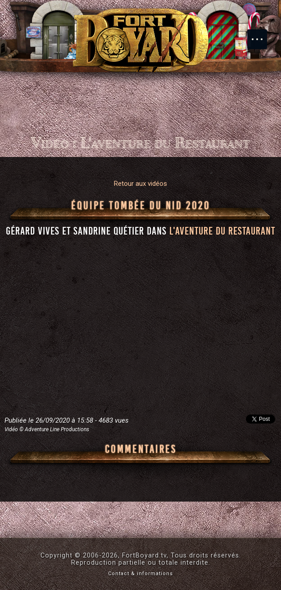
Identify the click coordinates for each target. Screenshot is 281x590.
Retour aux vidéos (140, 184)
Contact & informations (140, 573)
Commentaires (141, 449)
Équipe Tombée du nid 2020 (140, 205)
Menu (261, 34)
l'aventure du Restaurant (222, 231)
